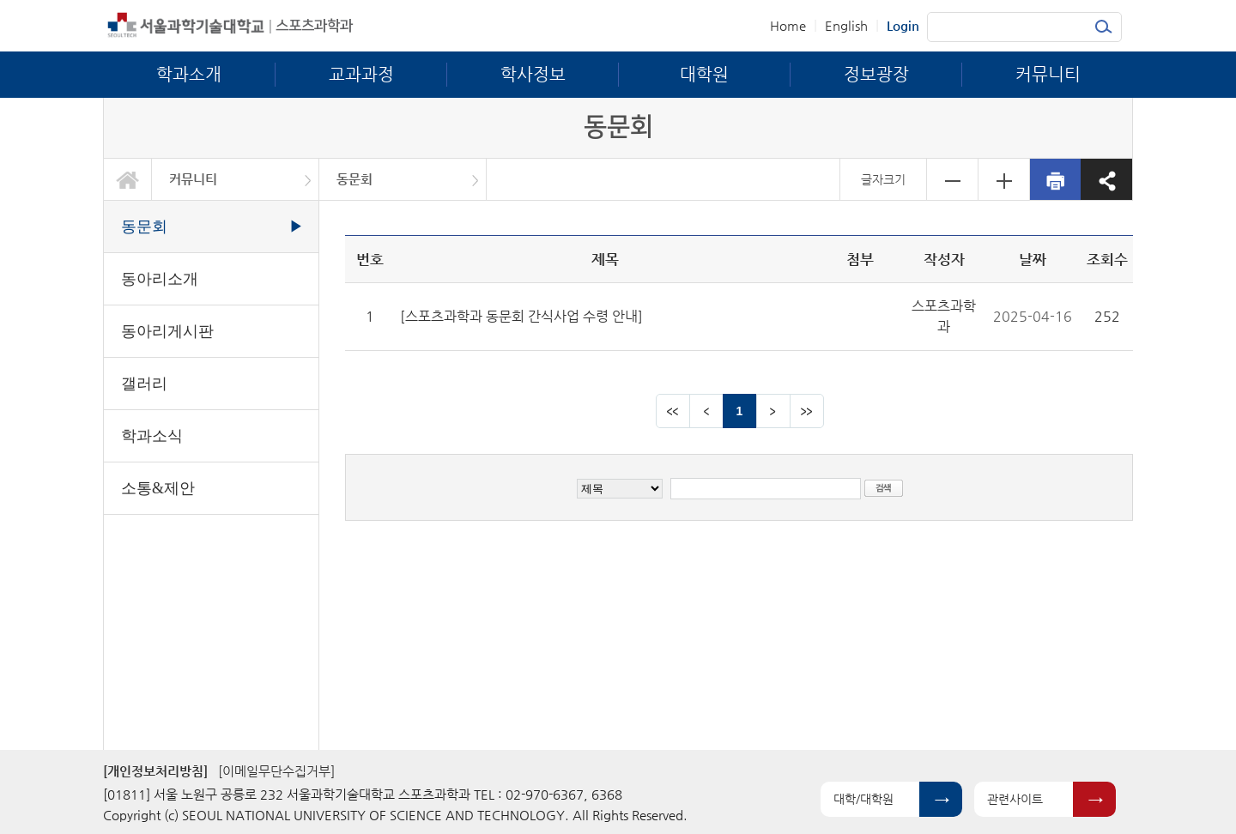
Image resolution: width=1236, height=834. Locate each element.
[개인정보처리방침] (155, 771)
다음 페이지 (773, 411)
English (846, 25)
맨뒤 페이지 (807, 411)
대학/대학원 (863, 799)
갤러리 (144, 383)
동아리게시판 (167, 331)
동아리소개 (159, 278)
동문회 (354, 179)
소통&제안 (158, 488)
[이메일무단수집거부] (276, 771)
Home (788, 25)
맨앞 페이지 (673, 411)
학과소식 (152, 435)
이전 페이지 (706, 411)
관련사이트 (1015, 799)
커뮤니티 (193, 179)
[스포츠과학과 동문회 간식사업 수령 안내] (521, 316)
